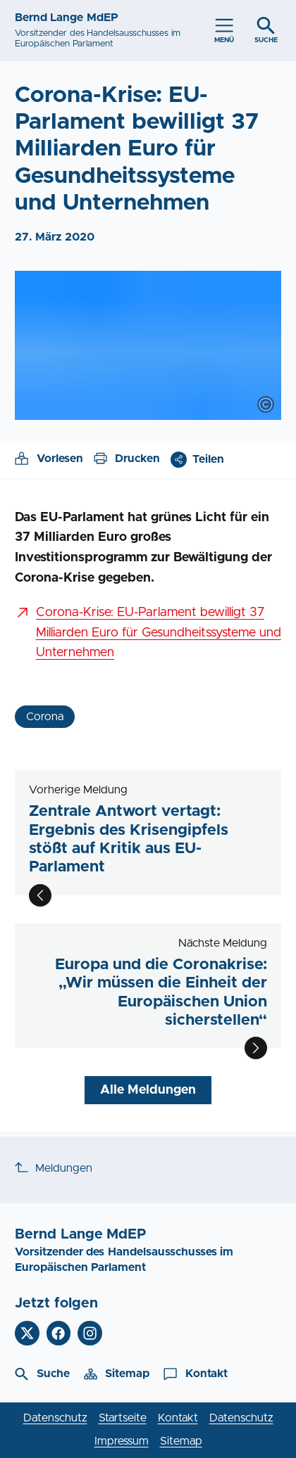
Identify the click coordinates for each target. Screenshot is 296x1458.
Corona (44, 716)
